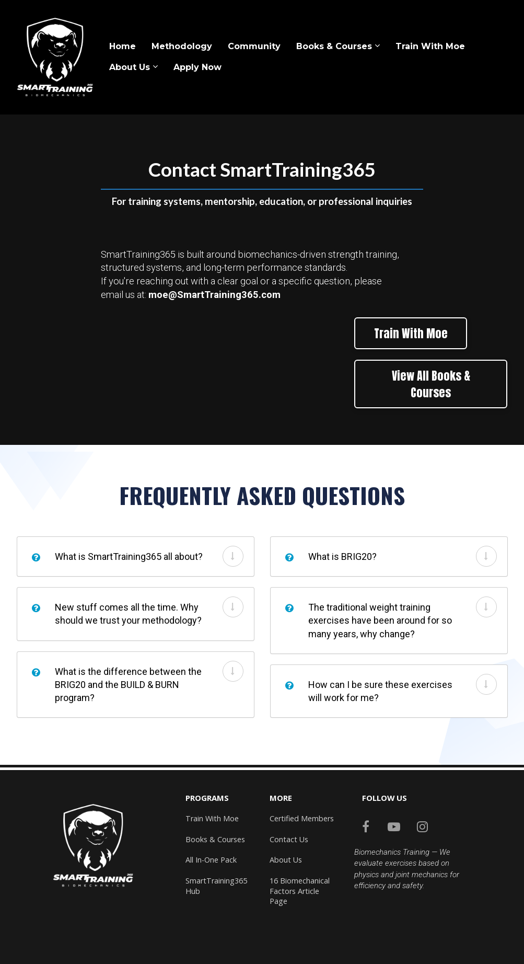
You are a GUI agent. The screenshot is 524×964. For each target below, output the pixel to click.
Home (122, 46)
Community (254, 46)
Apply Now (197, 67)
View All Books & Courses (431, 383)
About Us (129, 67)
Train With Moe (430, 46)
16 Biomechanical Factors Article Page (300, 891)
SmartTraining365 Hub (216, 886)
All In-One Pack (211, 860)
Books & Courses (334, 46)
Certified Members (302, 818)
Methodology (182, 46)
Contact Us (289, 839)
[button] (233, 556)
